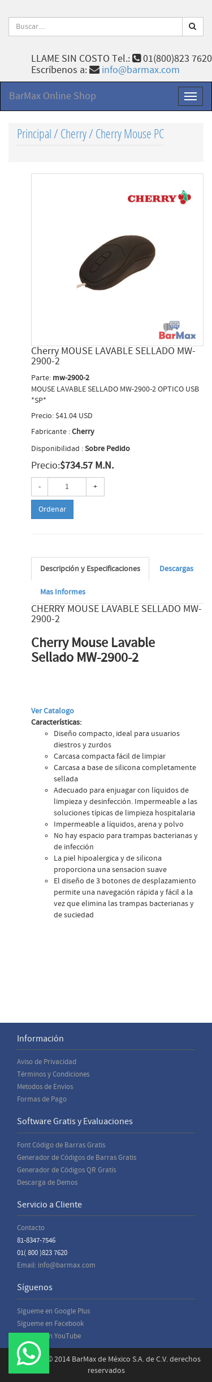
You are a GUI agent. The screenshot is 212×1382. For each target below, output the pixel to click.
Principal (34, 133)
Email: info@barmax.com (56, 1265)
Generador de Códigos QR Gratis (66, 1170)
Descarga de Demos (47, 1182)
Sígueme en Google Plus (53, 1311)
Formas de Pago (42, 1099)
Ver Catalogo (52, 711)
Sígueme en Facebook (50, 1323)
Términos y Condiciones (53, 1074)
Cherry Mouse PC (130, 133)
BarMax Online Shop (52, 96)
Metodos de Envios (45, 1086)
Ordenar (52, 509)
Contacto (31, 1227)
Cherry (73, 133)
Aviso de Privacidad (46, 1061)
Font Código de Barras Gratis (61, 1145)
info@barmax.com (141, 69)
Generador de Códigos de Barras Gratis (76, 1157)
